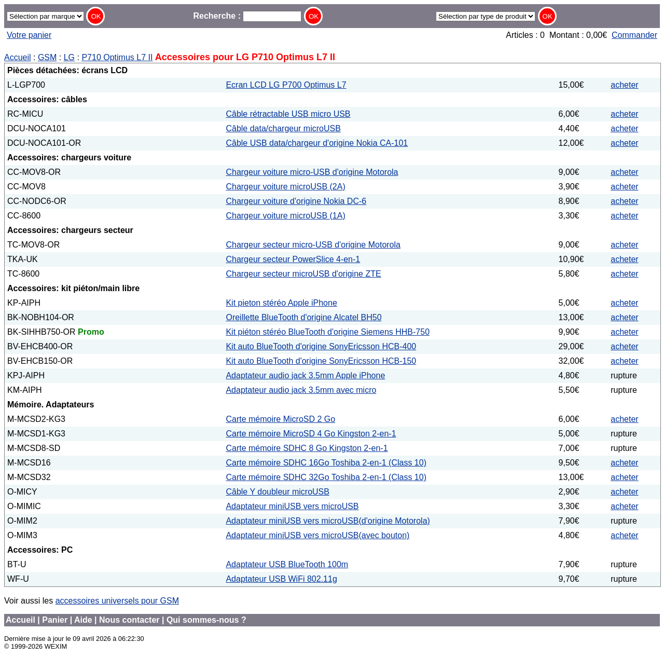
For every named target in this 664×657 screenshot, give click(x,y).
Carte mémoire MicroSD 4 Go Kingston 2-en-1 (311, 433)
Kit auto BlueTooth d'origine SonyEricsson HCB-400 (321, 346)
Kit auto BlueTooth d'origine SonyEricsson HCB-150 (321, 361)
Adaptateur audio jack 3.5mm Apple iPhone (305, 375)
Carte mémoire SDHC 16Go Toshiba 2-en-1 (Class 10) (326, 462)
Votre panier (29, 35)
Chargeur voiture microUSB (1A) (285, 215)
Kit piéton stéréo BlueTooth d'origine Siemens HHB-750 (328, 331)
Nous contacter (129, 619)
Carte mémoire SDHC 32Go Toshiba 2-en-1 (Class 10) (326, 477)
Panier (54, 619)
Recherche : (247, 15)
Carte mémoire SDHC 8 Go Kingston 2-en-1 (307, 448)
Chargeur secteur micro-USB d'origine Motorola (313, 244)
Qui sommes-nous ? (206, 619)
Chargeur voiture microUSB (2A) (285, 186)
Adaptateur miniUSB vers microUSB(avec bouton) (317, 535)
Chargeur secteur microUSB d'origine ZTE (303, 273)
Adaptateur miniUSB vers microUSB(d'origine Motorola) (328, 520)
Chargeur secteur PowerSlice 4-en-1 (293, 259)
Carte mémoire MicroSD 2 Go (280, 419)
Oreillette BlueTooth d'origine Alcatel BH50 (303, 317)
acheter (624, 84)
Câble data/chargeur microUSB (283, 128)
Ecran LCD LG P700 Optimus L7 (286, 84)
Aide (83, 619)
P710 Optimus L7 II (117, 57)
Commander (634, 35)
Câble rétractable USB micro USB (288, 114)
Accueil (17, 57)
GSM (47, 57)
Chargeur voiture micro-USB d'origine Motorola (312, 172)
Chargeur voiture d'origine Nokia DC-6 (296, 201)
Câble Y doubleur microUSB (277, 491)
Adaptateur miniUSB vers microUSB (292, 506)
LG (69, 57)
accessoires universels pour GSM (117, 600)
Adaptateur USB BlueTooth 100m (287, 564)
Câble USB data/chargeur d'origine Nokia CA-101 (317, 143)
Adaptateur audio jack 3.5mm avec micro (301, 390)
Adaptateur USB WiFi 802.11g (281, 578)
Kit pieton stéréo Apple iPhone (281, 302)
